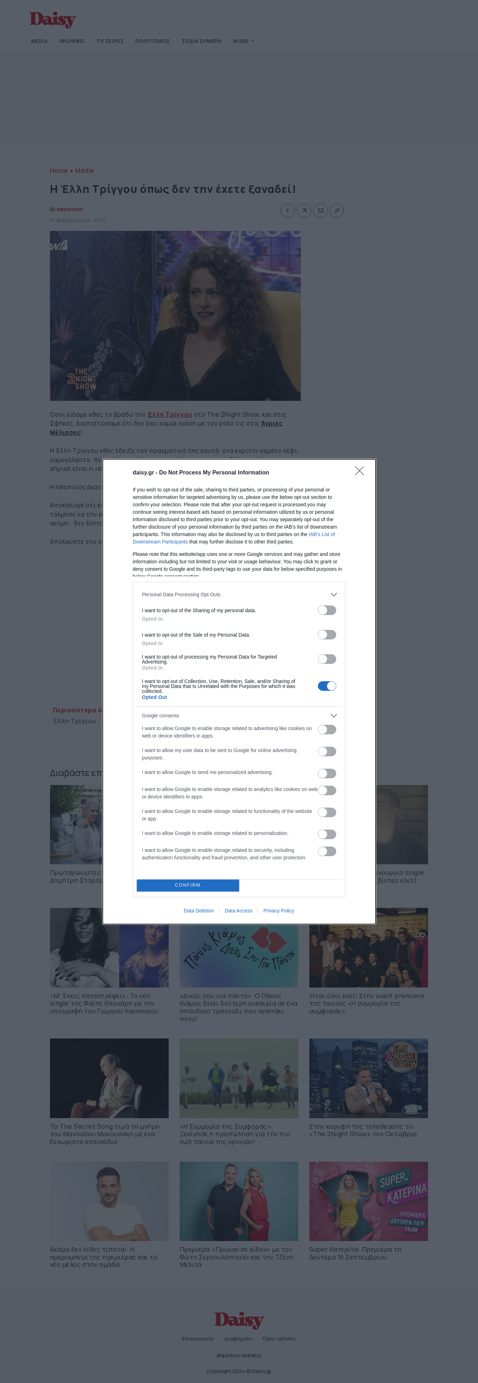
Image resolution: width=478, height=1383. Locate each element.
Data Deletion (199, 911)
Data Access (238, 911)
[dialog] (239, 691)
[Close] (362, 473)
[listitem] (239, 594)
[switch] (327, 610)
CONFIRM (188, 885)
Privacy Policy (278, 911)
